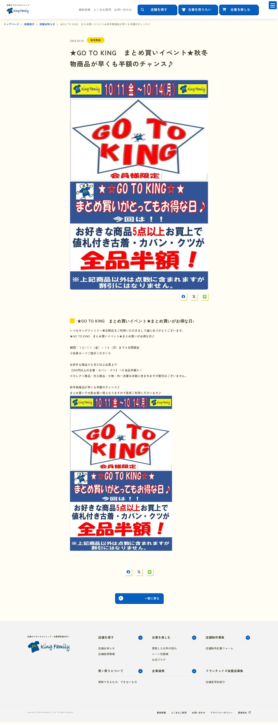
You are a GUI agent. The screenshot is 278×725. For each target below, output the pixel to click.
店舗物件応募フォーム (219, 651)
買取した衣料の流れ (164, 651)
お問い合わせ (123, 9)
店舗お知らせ (47, 24)
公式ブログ (159, 662)
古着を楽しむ (240, 9)
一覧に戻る (157, 599)
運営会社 (242, 715)
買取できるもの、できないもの (117, 685)
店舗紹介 (29, 24)
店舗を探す (159, 9)
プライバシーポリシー (218, 715)
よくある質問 (102, 9)
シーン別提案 (160, 657)
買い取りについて (110, 673)
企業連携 (158, 673)
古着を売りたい (199, 9)
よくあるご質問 (170, 715)
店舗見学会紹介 (215, 685)
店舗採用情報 (106, 657)
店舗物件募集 (215, 640)
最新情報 (85, 9)
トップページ (11, 24)
